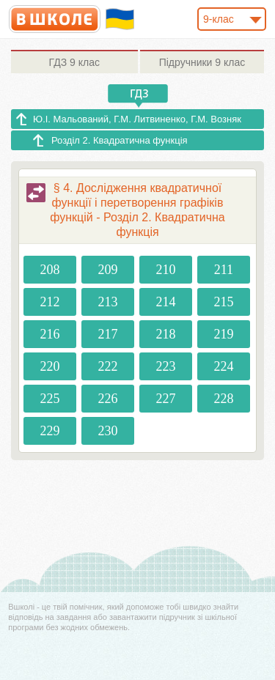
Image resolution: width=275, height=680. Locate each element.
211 (223, 269)
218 (165, 334)
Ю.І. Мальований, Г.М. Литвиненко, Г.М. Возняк (137, 119)
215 (223, 302)
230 (108, 431)
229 (50, 431)
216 (50, 334)
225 (50, 398)
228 (223, 398)
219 (223, 334)
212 (50, 302)
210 (165, 269)
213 (108, 302)
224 (223, 366)
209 (108, 269)
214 (165, 302)
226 (108, 398)
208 (50, 269)
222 (108, 366)
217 (108, 334)
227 (165, 398)
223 (165, 366)
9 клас (74, 62)
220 (50, 366)
